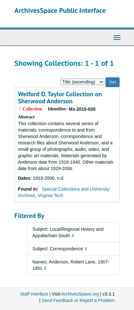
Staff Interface (34, 294)
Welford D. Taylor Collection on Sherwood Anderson (60, 97)
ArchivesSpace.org (80, 294)
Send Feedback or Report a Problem (78, 300)
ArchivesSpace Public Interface (60, 10)
